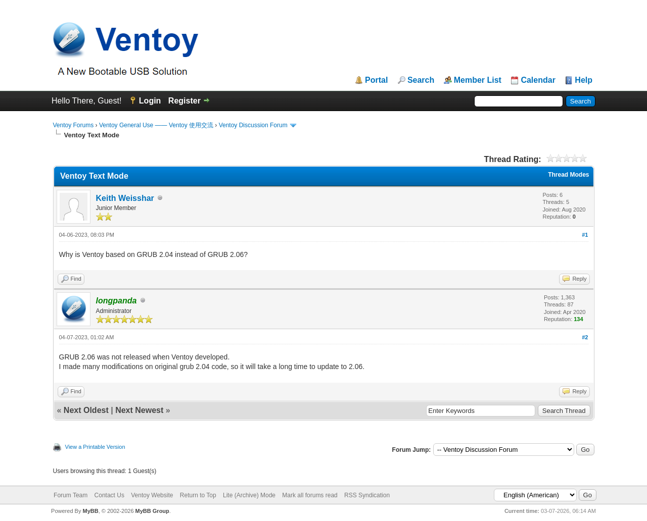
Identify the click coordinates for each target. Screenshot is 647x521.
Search (420, 80)
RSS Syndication (367, 495)
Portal (376, 80)
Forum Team (70, 495)
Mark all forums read (309, 495)
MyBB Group (152, 511)
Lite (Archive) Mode (249, 495)
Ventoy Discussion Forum (253, 125)
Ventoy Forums (73, 125)
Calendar (538, 80)
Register (184, 100)
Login (150, 100)
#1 (585, 235)
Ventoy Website (152, 495)
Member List (477, 80)
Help (583, 80)
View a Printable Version (95, 447)
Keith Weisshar (125, 198)
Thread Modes (568, 174)
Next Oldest (86, 410)
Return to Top (198, 495)
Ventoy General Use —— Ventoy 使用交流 (156, 125)
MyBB (90, 511)
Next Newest (139, 410)
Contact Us (109, 495)
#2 (585, 337)
